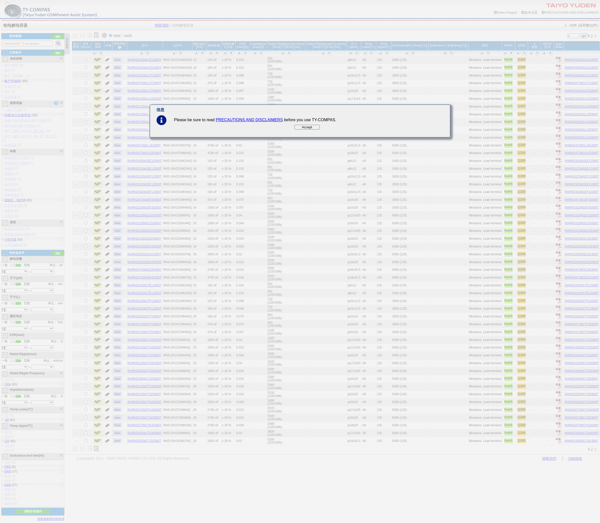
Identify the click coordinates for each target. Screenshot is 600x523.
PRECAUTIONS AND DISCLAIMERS (249, 120)
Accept (307, 127)
